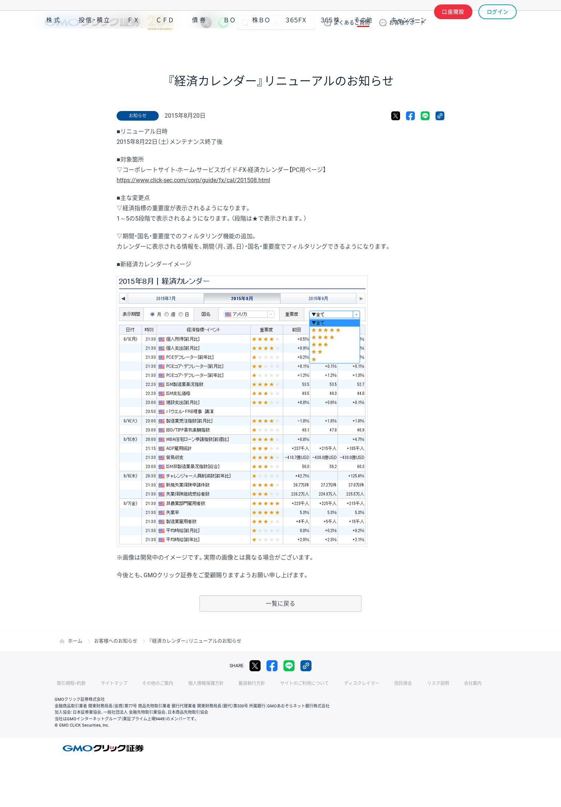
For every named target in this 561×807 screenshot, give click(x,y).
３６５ (330, 43)
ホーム (75, 641)
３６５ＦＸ (295, 43)
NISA (507, 43)
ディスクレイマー (336, 683)
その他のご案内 (147, 683)
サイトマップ (107, 683)
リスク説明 (404, 683)
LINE (223, 22)
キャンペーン (408, 43)
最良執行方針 (234, 683)
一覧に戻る (280, 603)
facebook (410, 115)
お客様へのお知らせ (115, 641)
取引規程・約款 (69, 683)
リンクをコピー (440, 115)
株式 (54, 43)
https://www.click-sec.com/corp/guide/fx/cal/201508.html (193, 180)
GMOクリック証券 (108, 22)
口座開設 (453, 22)
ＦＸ (133, 43)
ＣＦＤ (165, 43)
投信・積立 (95, 43)
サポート (407, 22)
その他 (363, 43)
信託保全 (373, 683)
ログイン (498, 22)
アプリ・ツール (461, 43)
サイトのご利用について (282, 683)
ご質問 (352, 22)
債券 (199, 43)
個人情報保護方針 (192, 683)
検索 (245, 22)
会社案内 (435, 683)
